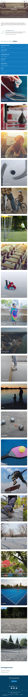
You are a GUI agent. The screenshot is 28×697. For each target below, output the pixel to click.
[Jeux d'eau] (14, 313)
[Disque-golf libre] (14, 229)
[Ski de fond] (14, 536)
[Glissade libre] (14, 285)
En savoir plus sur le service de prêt (10, 34)
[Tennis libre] (14, 592)
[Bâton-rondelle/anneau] (14, 173)
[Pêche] (14, 396)
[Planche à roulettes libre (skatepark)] (14, 480)
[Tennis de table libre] (14, 564)
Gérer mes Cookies (5, 695)
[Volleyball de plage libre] (14, 648)
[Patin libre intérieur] (14, 368)
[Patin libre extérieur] (14, 341)
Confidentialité (4, 694)
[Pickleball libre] (14, 452)
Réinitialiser (3, 72)
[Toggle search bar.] (22, 1)
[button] (26, 1)
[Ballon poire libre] (14, 117)
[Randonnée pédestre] (14, 508)
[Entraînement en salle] (14, 257)
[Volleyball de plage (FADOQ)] (14, 620)
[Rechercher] (14, 47)
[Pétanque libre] (14, 424)
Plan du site (21, 694)
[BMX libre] (14, 201)
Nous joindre (14, 681)
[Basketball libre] (14, 145)
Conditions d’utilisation (10, 694)
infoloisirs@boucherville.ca (5, 672)
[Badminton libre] (14, 89)
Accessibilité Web (16, 694)
